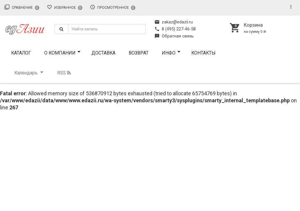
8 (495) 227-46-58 (175, 29)
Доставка (103, 53)
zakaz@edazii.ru (173, 22)
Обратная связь (174, 36)
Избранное (64, 7)
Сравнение (21, 7)
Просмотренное (112, 7)
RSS (64, 73)
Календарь (26, 73)
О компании (60, 53)
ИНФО (168, 53)
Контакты (203, 53)
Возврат (139, 53)
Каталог (21, 53)
